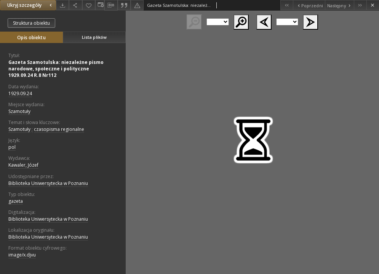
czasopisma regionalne (59, 129)
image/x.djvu (22, 255)
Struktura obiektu (31, 23)
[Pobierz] (62, 5)
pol (12, 147)
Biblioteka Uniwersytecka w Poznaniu (48, 183)
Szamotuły (19, 111)
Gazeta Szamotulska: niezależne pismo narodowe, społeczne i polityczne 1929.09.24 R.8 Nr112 (56, 68)
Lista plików (94, 37)
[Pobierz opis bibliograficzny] (110, 5)
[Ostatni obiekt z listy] (360, 5)
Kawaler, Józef (23, 165)
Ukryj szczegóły (30, 5)
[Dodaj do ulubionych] (88, 5)
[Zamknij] (372, 5)
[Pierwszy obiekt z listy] (286, 5)
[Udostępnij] (75, 5)
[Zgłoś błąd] (137, 5)
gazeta (15, 201)
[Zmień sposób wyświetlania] (99, 5)
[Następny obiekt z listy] (339, 5)
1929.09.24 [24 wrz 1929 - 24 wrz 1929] (20, 93)
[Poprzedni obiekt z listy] (309, 5)
